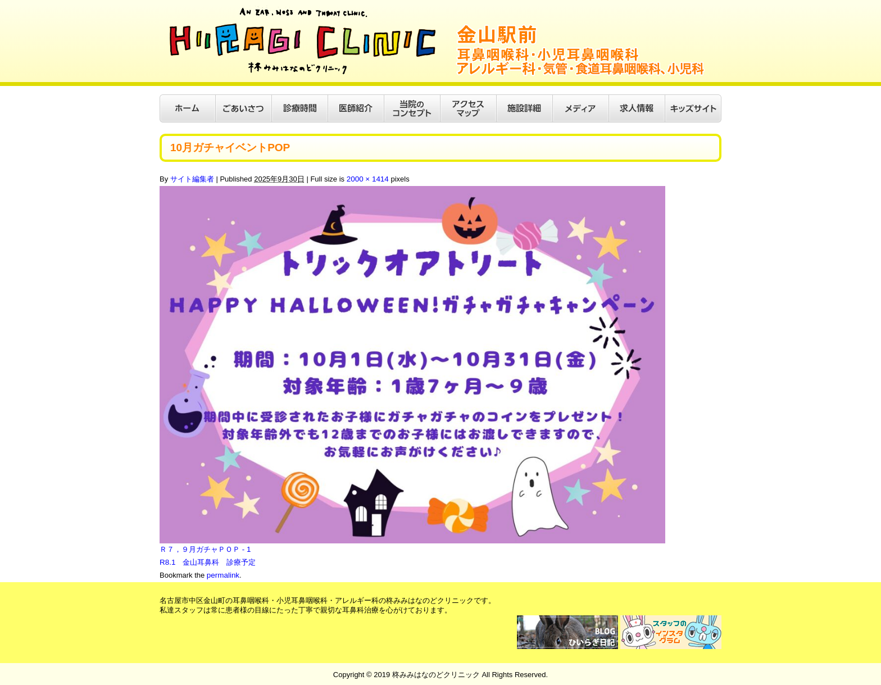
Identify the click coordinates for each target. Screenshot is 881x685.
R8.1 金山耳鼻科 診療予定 (207, 561)
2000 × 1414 (367, 179)
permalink (222, 574)
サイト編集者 (192, 179)
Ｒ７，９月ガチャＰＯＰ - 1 (205, 549)
